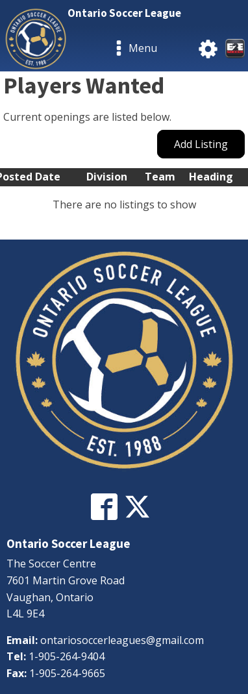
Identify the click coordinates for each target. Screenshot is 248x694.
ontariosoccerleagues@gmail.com (122, 640)
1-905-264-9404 (67, 656)
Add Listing (201, 144)
